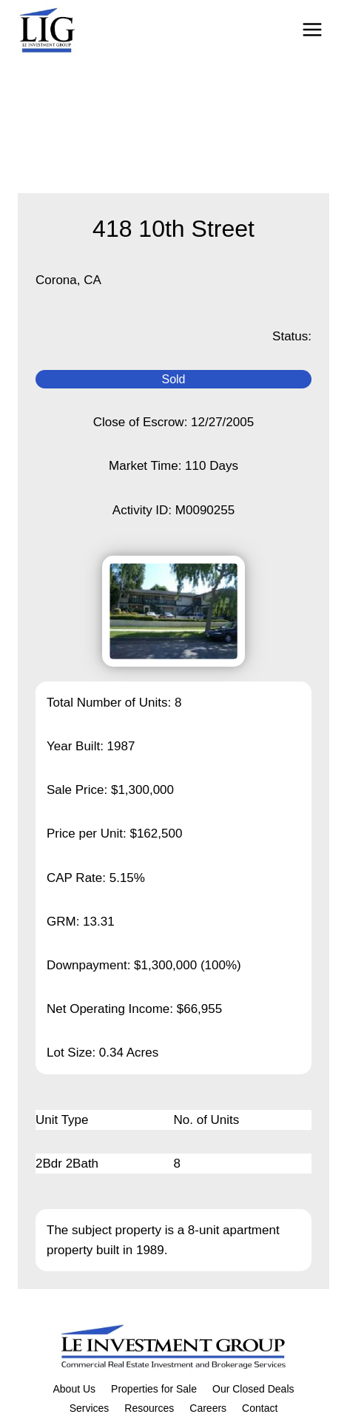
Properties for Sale (154, 1389)
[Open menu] (311, 29)
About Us (74, 1389)
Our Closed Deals (253, 1389)
